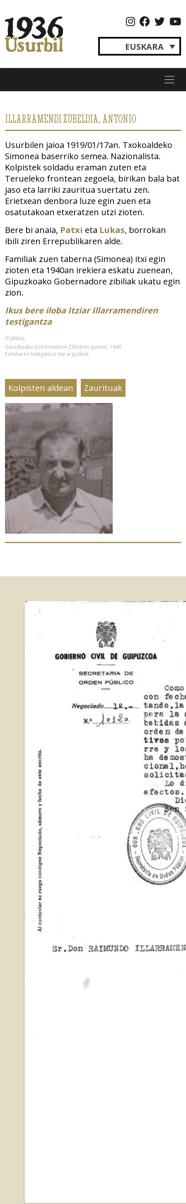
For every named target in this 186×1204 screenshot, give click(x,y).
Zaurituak (103, 387)
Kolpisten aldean (40, 387)
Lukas (112, 229)
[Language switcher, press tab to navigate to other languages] (139, 46)
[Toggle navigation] (169, 79)
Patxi (71, 229)
